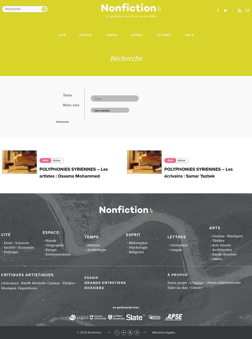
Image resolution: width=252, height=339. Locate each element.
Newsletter (247, 10)
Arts (189, 35)
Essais (91, 278)
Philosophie (138, 243)
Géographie (55, 245)
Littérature (179, 245)
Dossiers (94, 288)
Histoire (93, 245)
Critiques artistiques (27, 275)
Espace (85, 35)
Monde (51, 241)
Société (9, 248)
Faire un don (178, 288)
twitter (225, 10)
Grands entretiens (105, 283)
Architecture (222, 250)
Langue (176, 250)
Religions (136, 252)
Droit (8, 243)
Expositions (27, 288)
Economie (26, 248)
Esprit (137, 35)
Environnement (58, 254)
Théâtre (218, 241)
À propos (178, 275)
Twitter (123, 332)
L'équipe (196, 283)
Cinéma (218, 236)
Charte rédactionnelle (223, 283)
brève (57, 160)
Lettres (164, 35)
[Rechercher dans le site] (25, 9)
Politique (11, 252)
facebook (217, 10)
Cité (61, 35)
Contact (197, 288)
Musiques (235, 236)
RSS (130, 332)
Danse (217, 259)
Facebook (117, 332)
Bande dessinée (224, 254)
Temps (111, 35)
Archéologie (96, 250)
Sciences (22, 243)
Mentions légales (163, 332)
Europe (51, 250)
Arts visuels (221, 245)
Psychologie (138, 248)
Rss (239, 10)
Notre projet (177, 283)
